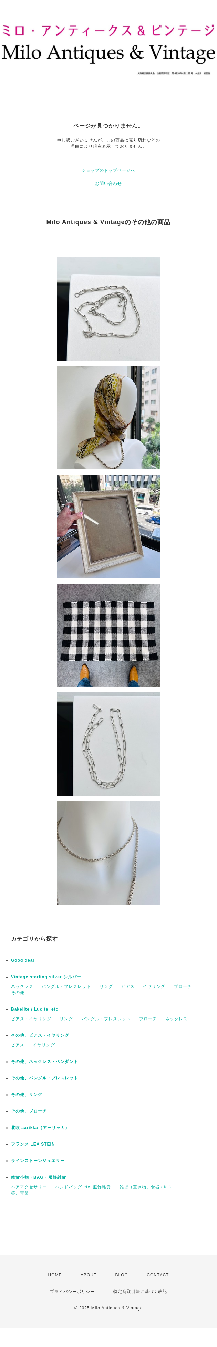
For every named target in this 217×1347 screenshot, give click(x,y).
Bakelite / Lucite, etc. (35, 1009)
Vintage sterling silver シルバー (46, 976)
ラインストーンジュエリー (38, 1160)
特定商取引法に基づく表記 (140, 1291)
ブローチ (183, 986)
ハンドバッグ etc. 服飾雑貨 (83, 1186)
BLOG (121, 1275)
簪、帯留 (20, 1193)
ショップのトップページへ (108, 170)
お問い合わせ (108, 183)
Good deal (22, 960)
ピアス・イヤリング (31, 1018)
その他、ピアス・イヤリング (40, 1035)
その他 (17, 992)
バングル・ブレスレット (66, 986)
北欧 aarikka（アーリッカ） (40, 1127)
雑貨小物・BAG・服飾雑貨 (38, 1177)
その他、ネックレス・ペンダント (44, 1061)
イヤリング (154, 986)
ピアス (128, 986)
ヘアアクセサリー (29, 1186)
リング (106, 986)
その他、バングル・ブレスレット (44, 1078)
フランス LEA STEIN (33, 1144)
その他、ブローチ (29, 1111)
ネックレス (22, 986)
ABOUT (88, 1275)
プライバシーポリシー (72, 1291)
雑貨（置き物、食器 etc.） (147, 1186)
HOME (55, 1275)
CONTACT (158, 1275)
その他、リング (26, 1094)
